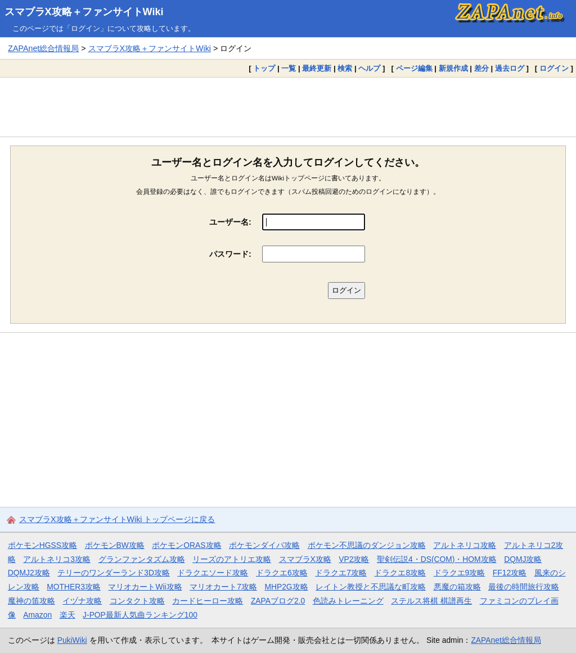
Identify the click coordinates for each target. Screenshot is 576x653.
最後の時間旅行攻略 (523, 586)
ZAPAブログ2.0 (278, 600)
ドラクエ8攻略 (400, 572)
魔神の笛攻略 (31, 600)
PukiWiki (72, 640)
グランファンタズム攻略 (141, 559)
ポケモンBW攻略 (115, 545)
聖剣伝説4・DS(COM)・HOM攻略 (437, 559)
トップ (264, 68)
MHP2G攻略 (286, 586)
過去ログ (509, 68)
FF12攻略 (509, 572)
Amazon (37, 614)
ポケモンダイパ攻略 (264, 545)
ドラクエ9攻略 (459, 572)
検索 (345, 68)
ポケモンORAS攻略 (186, 545)
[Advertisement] (288, 106)
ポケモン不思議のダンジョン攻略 (367, 545)
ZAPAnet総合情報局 (43, 48)
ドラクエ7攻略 (341, 572)
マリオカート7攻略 (223, 586)
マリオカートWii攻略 (145, 586)
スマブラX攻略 (305, 559)
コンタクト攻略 (137, 600)
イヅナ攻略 (82, 600)
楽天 (67, 614)
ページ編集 (414, 68)
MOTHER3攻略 (74, 586)
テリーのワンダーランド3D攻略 (113, 572)
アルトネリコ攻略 (464, 545)
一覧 (288, 68)
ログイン (554, 68)
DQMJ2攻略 (29, 572)
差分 (481, 68)
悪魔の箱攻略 (457, 586)
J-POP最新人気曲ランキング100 (140, 614)
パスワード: (230, 254)
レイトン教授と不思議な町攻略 (371, 586)
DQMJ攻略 (523, 559)
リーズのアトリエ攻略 (231, 559)
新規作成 (453, 68)
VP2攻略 (354, 559)
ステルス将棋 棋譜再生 (431, 600)
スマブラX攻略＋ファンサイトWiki (84, 11)
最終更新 (316, 68)
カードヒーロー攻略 (207, 600)
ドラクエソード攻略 (212, 572)
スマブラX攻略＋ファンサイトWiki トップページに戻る (117, 519)
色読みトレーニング (348, 600)
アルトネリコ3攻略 (57, 559)
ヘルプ (369, 68)
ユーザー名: (230, 221)
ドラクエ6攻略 (282, 572)
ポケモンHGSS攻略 (42, 545)
